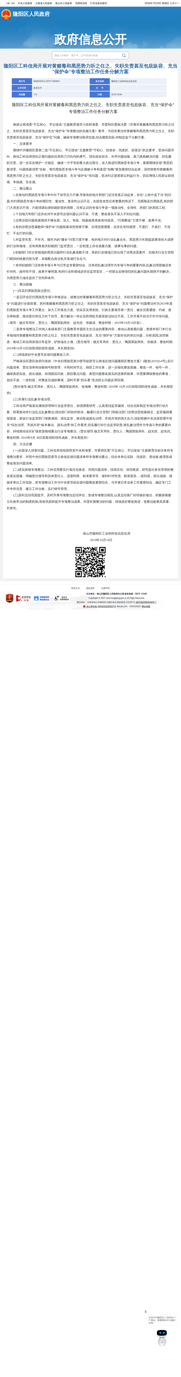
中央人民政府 (25, 3)
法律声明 (105, 588)
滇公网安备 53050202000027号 (99, 606)
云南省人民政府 (43, 3)
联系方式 (75, 588)
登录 (13, 3)
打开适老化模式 (98, 3)
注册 (8, 3)
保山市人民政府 (63, 3)
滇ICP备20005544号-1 (146, 602)
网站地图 (146, 606)
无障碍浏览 (81, 3)
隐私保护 (90, 588)
